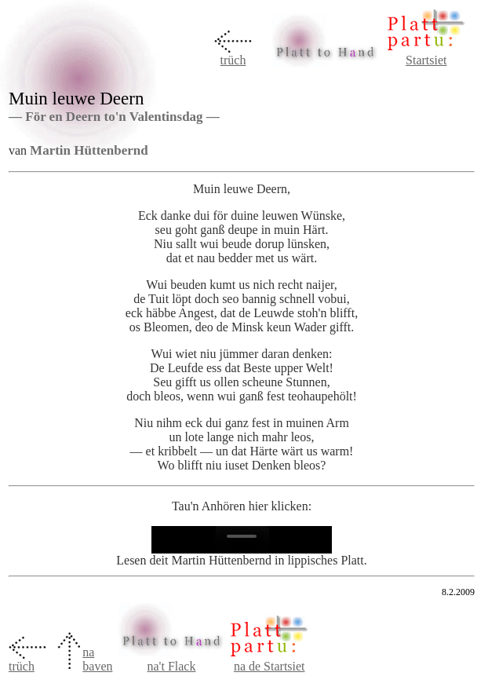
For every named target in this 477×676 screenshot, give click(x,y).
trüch (233, 60)
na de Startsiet (269, 666)
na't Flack (171, 666)
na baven (97, 659)
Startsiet (426, 60)
